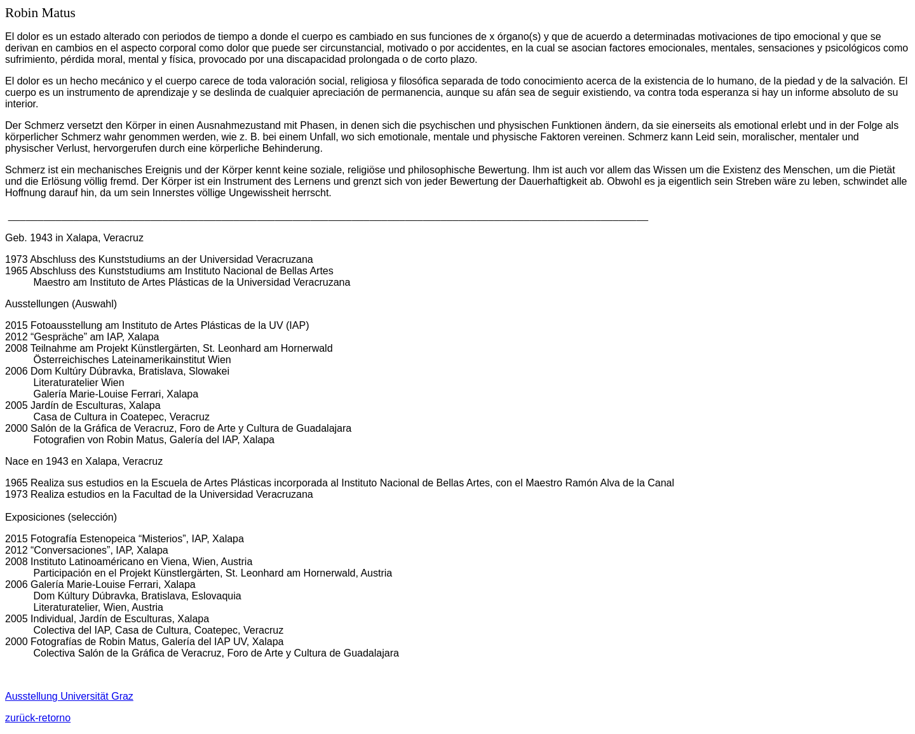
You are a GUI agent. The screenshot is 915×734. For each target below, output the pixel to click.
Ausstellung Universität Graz (69, 696)
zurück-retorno (38, 717)
